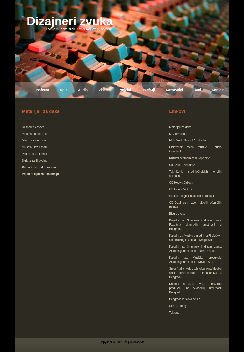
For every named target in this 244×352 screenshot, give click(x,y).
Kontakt (218, 90)
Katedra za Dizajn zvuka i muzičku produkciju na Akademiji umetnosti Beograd (195, 288)
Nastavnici (174, 90)
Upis (63, 90)
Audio (83, 90)
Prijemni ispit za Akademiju (40, 174)
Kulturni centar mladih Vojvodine (189, 158)
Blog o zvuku (177, 213)
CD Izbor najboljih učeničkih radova (191, 196)
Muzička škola (178, 133)
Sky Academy (178, 306)
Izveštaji (148, 90)
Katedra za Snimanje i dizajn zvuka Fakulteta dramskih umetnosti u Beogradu (195, 225)
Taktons (174, 312)
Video (103, 90)
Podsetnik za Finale (34, 154)
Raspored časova (33, 127)
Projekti (124, 90)
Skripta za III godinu (34, 160)
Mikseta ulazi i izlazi (34, 147)
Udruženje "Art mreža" (183, 165)
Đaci (197, 90)
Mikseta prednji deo (34, 133)
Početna (42, 90)
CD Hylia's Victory (180, 189)
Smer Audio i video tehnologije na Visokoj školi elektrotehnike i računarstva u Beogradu (195, 273)
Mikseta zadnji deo (34, 140)
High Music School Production (188, 140)
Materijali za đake (180, 127)
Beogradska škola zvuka (184, 299)
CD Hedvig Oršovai (181, 182)
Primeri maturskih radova (39, 167)
